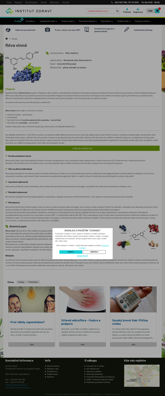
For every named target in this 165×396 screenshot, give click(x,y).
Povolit (71, 252)
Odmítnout (94, 252)
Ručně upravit (82, 256)
